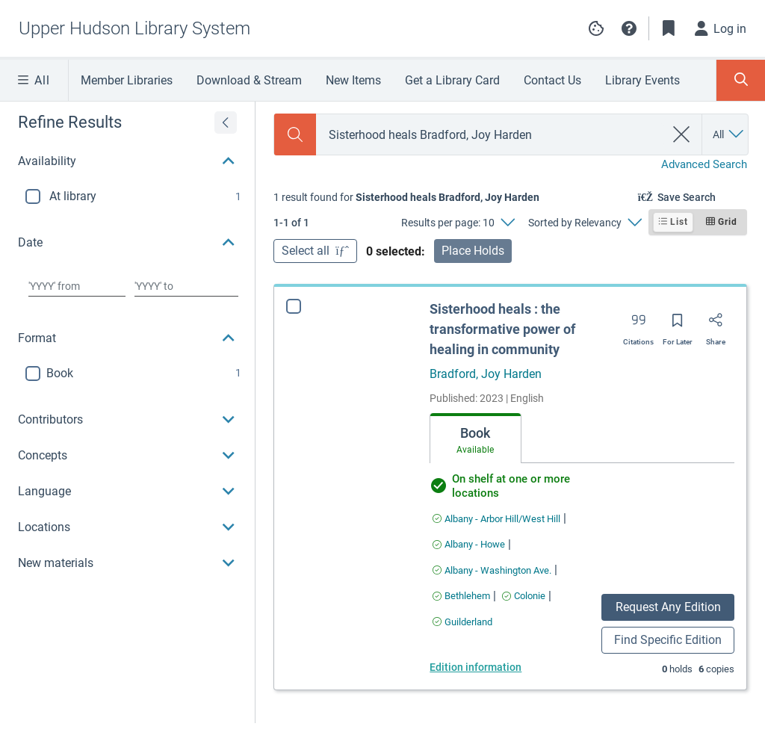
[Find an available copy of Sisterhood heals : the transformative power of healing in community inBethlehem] (461, 596)
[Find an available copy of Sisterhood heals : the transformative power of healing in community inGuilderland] (462, 622)
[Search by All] (729, 134)
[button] (629, 28)
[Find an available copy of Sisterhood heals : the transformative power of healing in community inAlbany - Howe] (469, 544)
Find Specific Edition (668, 640)
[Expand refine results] (225, 122)
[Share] (715, 325)
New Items (353, 80)
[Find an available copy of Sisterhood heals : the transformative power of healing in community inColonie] (523, 596)
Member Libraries (127, 80)
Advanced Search (704, 164)
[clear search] (682, 134)
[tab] (475, 438)
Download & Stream (249, 80)
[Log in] (721, 28)
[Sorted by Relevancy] (584, 222)
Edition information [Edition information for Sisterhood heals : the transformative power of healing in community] (475, 667)
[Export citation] (638, 325)
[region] (127, 341)
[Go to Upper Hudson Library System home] (134, 28)
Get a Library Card (452, 80)
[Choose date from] (77, 286)
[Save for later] (677, 325)
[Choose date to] (186, 286)
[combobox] (490, 134)
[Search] (295, 134)
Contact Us (552, 80)
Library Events (642, 80)
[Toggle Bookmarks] (668, 28)
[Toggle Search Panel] (740, 80)
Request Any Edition (668, 607)
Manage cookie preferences (596, 28)
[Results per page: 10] (457, 222)
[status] (406, 197)
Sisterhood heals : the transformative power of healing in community (502, 329)
